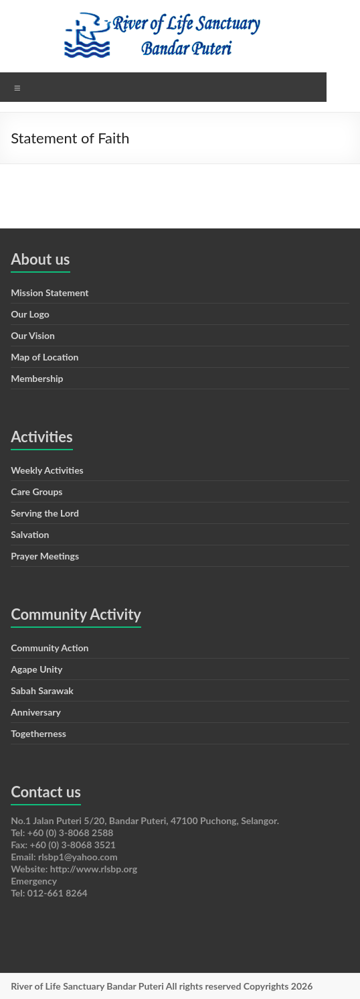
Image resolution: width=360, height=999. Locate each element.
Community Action (49, 647)
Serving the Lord (45, 513)
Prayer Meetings (45, 555)
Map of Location (44, 356)
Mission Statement (49, 292)
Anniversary (36, 712)
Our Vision (33, 335)
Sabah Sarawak (42, 690)
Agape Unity (36, 669)
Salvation (30, 534)
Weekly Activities (47, 470)
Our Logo (30, 314)
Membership (37, 378)
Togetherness (38, 733)
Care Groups (36, 491)
